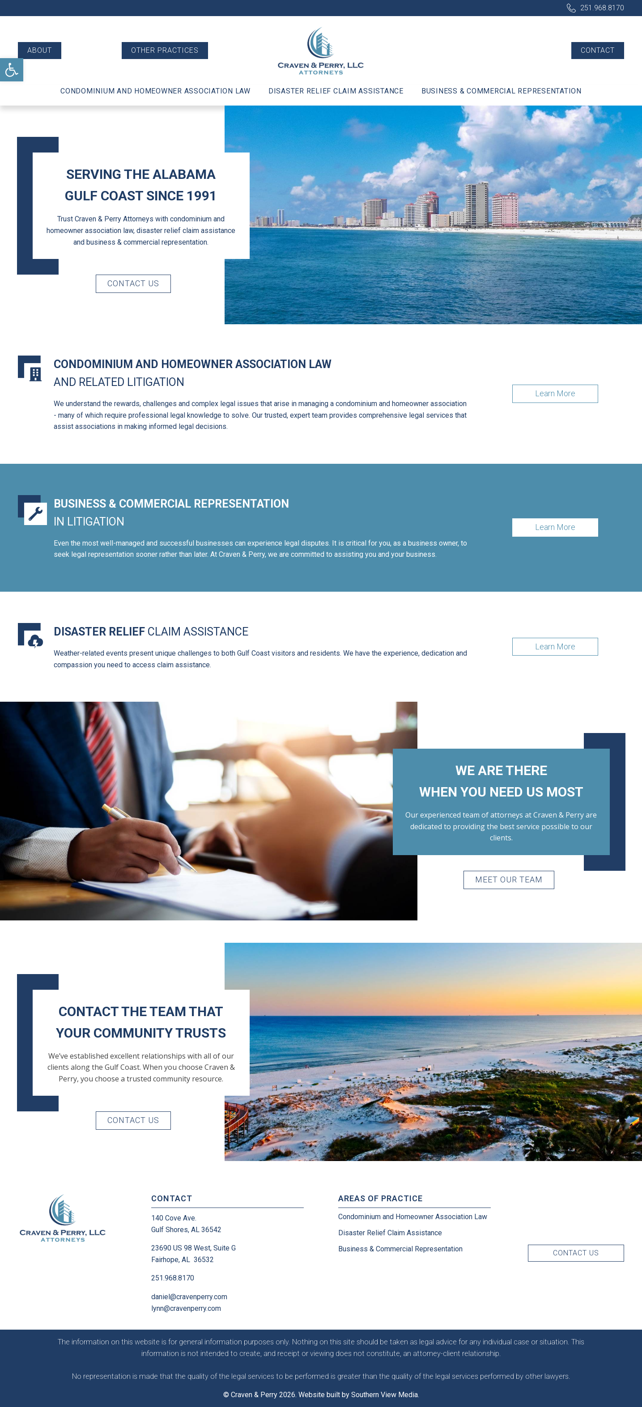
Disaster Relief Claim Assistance (336, 91)
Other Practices (165, 50)
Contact (598, 50)
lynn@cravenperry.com (186, 1308)
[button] (11, 69)
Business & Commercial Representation (501, 91)
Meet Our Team (509, 879)
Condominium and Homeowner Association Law (155, 91)
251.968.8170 (602, 8)
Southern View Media (384, 1394)
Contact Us (133, 283)
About (39, 50)
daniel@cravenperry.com (189, 1297)
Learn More (555, 393)
